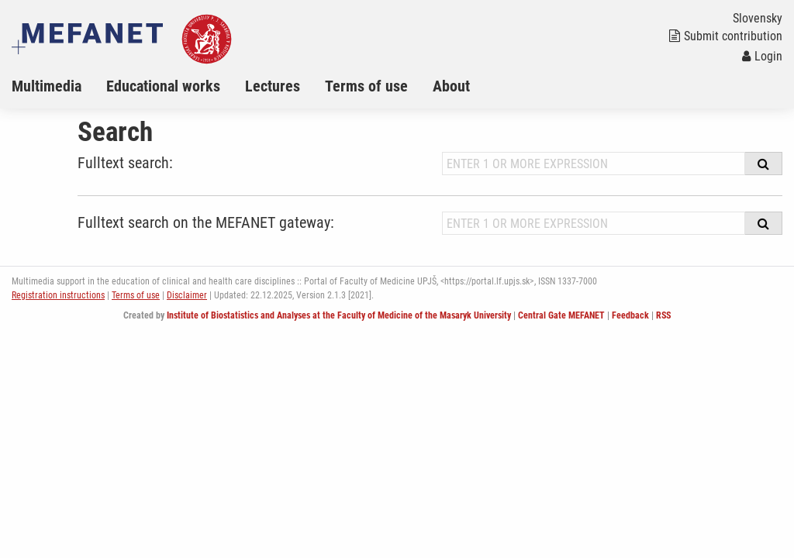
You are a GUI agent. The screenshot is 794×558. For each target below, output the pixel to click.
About (451, 86)
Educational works (163, 86)
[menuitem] (59, 86)
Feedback (630, 315)
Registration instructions (58, 295)
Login (762, 56)
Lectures (272, 86)
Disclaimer (187, 295)
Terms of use (366, 86)
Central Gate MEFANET (561, 315)
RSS (663, 315)
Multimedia (46, 86)
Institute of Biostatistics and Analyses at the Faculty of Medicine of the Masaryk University (339, 315)
